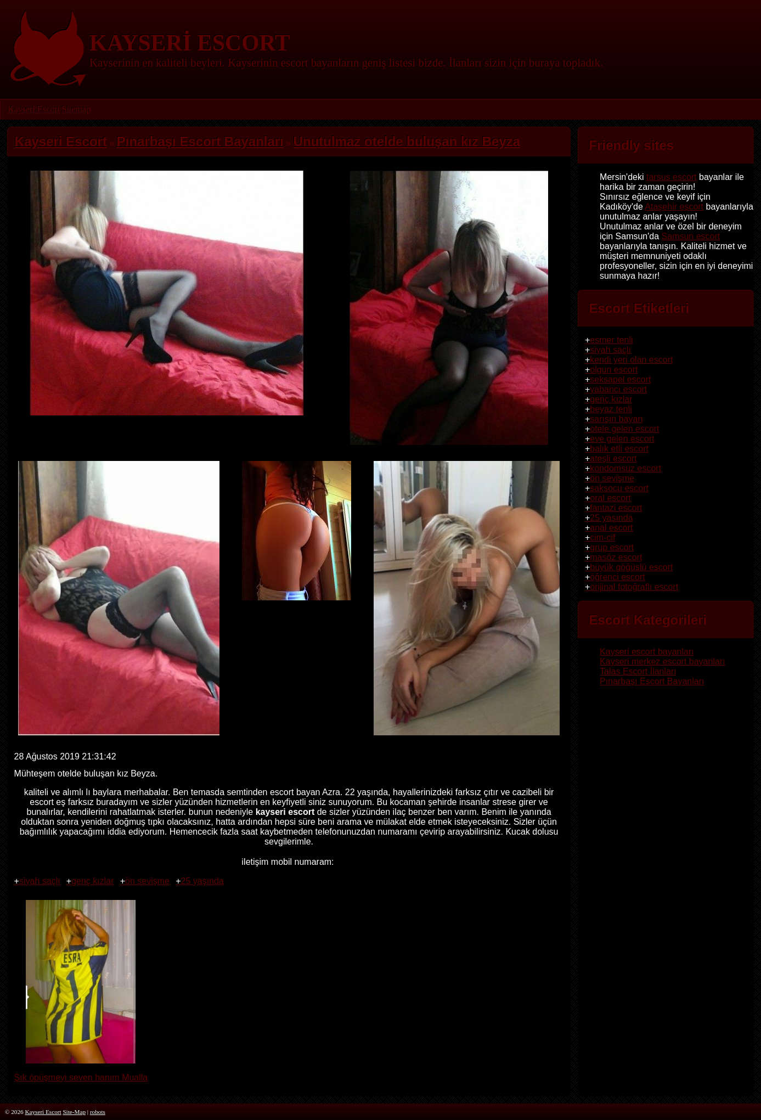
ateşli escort (613, 458)
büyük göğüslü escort (631, 567)
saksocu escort (619, 488)
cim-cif (602, 537)
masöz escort (616, 557)
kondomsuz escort (625, 468)
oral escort (610, 498)
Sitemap (75, 109)
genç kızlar (92, 881)
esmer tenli (611, 340)
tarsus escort (671, 177)
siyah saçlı (39, 881)
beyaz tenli (611, 409)
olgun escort (614, 369)
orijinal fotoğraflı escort (634, 587)
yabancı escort (618, 389)
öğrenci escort (617, 577)
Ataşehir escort (674, 206)
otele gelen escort (624, 429)
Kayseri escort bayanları (647, 651)
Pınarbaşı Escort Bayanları (652, 681)
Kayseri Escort (34, 109)
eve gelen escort (622, 438)
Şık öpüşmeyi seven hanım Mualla (81, 1072)
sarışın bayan (616, 419)
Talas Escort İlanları (638, 671)
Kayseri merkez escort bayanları (662, 661)
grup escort (612, 547)
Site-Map (74, 1111)
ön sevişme (147, 881)
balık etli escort (619, 448)
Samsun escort (691, 236)
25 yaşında (202, 881)
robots (97, 1111)
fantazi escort (616, 508)
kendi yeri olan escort (631, 359)
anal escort (611, 527)
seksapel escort (620, 379)
